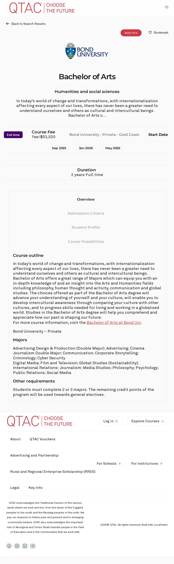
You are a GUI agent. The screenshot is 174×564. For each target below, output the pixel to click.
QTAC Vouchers (42, 439)
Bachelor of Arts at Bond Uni (114, 323)
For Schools (106, 463)
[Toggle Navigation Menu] (166, 7)
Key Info (37, 488)
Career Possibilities (86, 241)
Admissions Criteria (86, 213)
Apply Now (131, 33)
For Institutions (144, 463)
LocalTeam (161, 525)
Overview (86, 199)
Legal (14, 488)
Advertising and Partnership (34, 455)
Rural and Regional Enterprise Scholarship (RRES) (52, 471)
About (15, 439)
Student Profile (86, 227)
